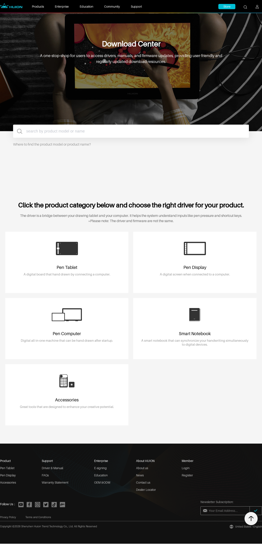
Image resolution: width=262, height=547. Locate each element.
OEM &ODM (102, 482)
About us (142, 468)
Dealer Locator (146, 489)
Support (136, 6)
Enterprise (62, 6)
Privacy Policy (8, 517)
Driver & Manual (52, 468)
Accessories (8, 482)
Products (38, 6)
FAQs (45, 475)
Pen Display (8, 475)
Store (227, 6)
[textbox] (131, 131)
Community (112, 6)
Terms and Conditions (38, 517)
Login (186, 468)
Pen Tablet (7, 468)
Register (187, 475)
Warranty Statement (55, 482)
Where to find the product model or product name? (52, 144)
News (140, 475)
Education (86, 6)
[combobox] (131, 131)
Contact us (143, 482)
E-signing (100, 468)
